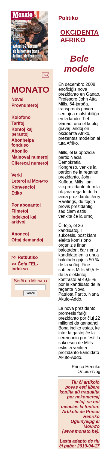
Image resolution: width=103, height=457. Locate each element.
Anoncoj (20, 234)
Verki (16, 175)
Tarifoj (18, 123)
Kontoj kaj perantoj (21, 132)
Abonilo (19, 151)
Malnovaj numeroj (30, 157)
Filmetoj (19, 211)
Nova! (17, 99)
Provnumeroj (24, 105)
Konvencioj (23, 187)
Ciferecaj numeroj (29, 163)
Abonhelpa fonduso (22, 142)
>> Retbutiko (24, 257)
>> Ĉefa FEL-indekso (24, 266)
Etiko (16, 193)
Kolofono (21, 117)
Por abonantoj (26, 205)
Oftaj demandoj (27, 240)
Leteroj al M (29, 181)
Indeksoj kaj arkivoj (24, 219)
